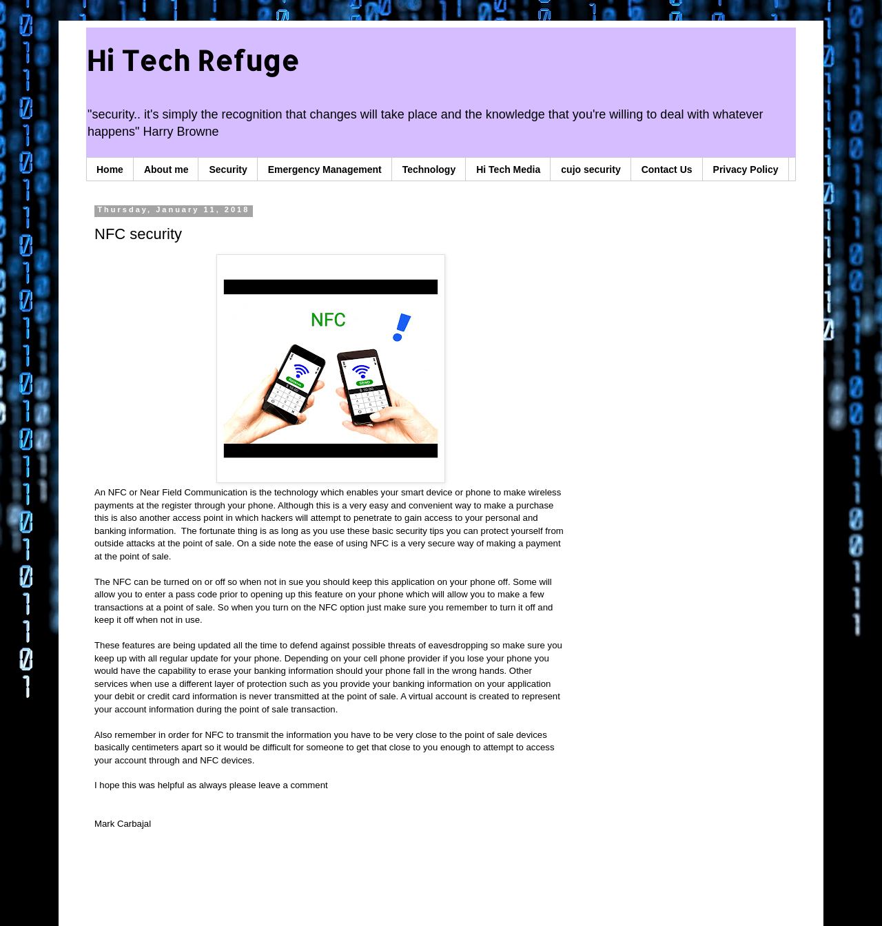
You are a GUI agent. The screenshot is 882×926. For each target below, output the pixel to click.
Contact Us (667, 169)
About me (166, 169)
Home (109, 169)
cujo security (590, 169)
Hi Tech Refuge (192, 60)
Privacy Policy (746, 169)
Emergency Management (325, 169)
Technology (429, 169)
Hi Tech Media (508, 169)
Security (228, 169)
